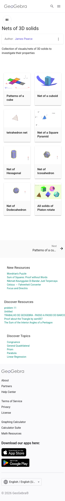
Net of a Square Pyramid (47, 134)
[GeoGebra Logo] (15, 6)
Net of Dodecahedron (16, 207)
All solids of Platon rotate (46, 207)
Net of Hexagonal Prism (14, 173)
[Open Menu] (59, 6)
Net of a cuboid (47, 96)
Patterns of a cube (15, 97)
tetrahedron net (17, 132)
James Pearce (24, 39)
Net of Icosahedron (45, 171)
